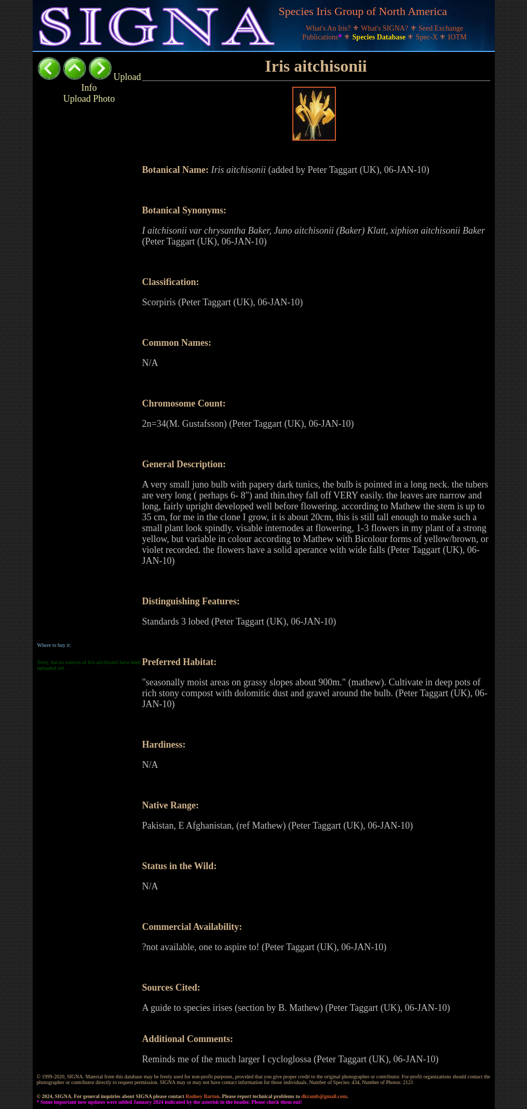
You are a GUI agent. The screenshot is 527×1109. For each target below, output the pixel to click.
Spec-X (428, 37)
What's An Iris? (329, 28)
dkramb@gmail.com (324, 1096)
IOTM (457, 37)
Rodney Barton (202, 1096)
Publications (323, 37)
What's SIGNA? (385, 28)
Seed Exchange (440, 28)
